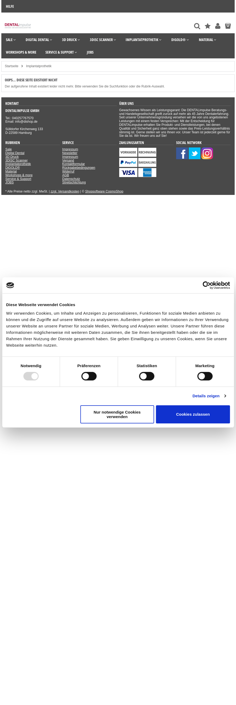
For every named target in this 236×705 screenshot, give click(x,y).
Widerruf (68, 171)
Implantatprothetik (18, 164)
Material (11, 171)
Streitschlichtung (74, 182)
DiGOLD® (12, 168)
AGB (65, 175)
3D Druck (12, 157)
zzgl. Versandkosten (65, 191)
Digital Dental (14, 153)
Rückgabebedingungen (78, 168)
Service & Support (18, 179)
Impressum (70, 149)
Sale (8, 149)
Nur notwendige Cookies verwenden (117, 414)
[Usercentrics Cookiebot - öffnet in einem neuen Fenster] (206, 285)
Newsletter (70, 153)
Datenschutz (71, 179)
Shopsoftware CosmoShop (104, 191)
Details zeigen (205, 396)
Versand (68, 160)
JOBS (9, 182)
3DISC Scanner (16, 160)
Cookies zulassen (193, 414)
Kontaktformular (73, 164)
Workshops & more (19, 175)
